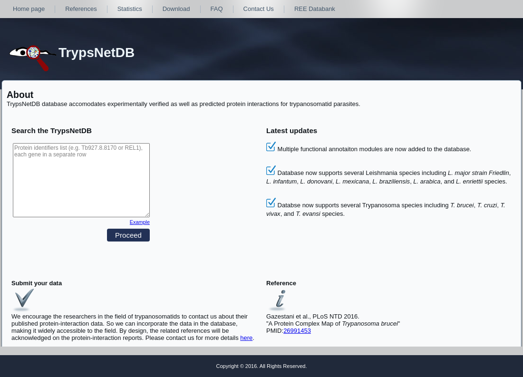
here (246, 337)
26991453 (297, 330)
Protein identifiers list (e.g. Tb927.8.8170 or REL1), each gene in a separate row (81, 180)
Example (140, 222)
